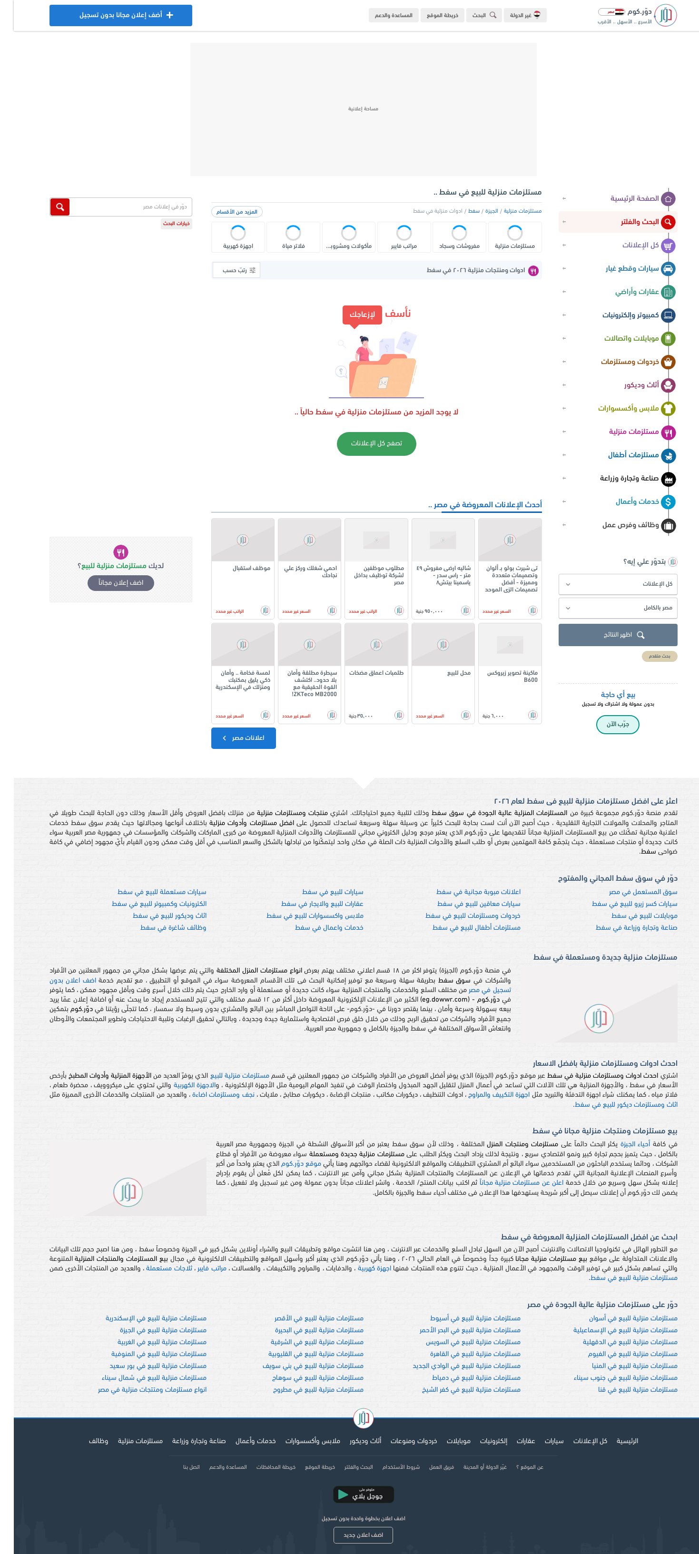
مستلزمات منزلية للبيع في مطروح (304, 1390)
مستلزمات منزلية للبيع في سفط (620, 1278)
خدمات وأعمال (632, 502)
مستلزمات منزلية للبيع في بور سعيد (144, 1366)
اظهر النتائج (611, 635)
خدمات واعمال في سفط (315, 928)
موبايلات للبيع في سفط (631, 916)
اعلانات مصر (228, 738)
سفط (460, 211)
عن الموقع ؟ (516, 1467)
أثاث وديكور (636, 385)
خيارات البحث (162, 223)
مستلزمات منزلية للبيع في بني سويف (299, 1366)
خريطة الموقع (428, 16)
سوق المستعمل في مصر (629, 892)
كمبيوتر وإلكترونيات (625, 316)
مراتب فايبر (198, 1268)
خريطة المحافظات (262, 1467)
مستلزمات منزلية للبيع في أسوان (619, 1318)
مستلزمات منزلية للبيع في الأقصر (305, 1318)
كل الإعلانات (635, 246)
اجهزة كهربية (360, 1268)
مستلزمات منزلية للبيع (226, 1076)
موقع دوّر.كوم (287, 1164)
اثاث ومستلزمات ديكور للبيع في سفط (612, 1105)
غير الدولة (511, 14)
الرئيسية (613, 1441)
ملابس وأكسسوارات (623, 409)
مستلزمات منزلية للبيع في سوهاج (304, 1378)
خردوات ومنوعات (400, 1441)
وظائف (85, 1441)
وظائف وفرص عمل (625, 525)
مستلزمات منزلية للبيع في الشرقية (303, 1342)
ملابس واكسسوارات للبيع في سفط (301, 916)
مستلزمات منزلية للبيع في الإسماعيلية (612, 1330)
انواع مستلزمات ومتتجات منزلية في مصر (138, 1390)
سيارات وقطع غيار (627, 269)
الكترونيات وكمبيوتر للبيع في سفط (145, 904)
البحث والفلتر (634, 222)
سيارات (540, 1441)
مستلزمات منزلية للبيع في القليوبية (302, 1354)
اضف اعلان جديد (349, 1535)
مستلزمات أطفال (628, 455)
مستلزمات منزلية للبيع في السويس (459, 1342)
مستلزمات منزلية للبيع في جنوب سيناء (612, 1378)
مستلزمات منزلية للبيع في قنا (624, 1390)
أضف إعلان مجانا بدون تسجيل (107, 18)
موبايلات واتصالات (626, 339)
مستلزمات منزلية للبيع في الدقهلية (616, 1342)
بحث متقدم (646, 656)
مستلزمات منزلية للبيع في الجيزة (149, 1330)
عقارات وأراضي (631, 292)
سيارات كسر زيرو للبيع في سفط (621, 904)
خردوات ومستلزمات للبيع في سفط (459, 916)
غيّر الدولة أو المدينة (471, 1467)
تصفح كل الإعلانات (362, 443)
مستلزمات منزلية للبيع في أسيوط (461, 1318)
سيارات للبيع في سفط (319, 892)
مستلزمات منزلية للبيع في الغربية (148, 1342)
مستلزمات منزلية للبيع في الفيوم (619, 1354)
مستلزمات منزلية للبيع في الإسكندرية (142, 1318)
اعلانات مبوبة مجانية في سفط (465, 892)
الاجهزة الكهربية (181, 1085)
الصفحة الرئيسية (629, 199)
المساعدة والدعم (380, 16)
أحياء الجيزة (622, 1144)
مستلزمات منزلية (628, 432)
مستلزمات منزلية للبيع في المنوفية (145, 1354)
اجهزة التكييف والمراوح (485, 1095)
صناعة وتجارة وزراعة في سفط (623, 928)
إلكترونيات (479, 1441)
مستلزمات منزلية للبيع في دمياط (462, 1378)
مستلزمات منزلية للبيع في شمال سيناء (140, 1378)
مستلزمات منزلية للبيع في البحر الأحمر (456, 1330)
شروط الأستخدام (387, 1467)
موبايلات (445, 1441)
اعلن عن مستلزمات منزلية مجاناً (508, 1183)
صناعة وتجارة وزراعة (624, 479)
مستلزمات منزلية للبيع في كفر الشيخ (457, 1390)
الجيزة (478, 211)
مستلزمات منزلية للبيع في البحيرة (305, 1330)
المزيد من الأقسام (223, 212)
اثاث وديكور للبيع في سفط (156, 916)
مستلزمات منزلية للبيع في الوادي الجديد (453, 1366)
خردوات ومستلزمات (624, 362)
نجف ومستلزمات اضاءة (209, 1095)
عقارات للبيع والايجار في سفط (308, 904)
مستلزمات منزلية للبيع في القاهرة (461, 1354)
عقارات (512, 1441)
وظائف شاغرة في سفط (160, 928)
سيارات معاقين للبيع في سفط (465, 904)
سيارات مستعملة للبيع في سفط (148, 892)
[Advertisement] (350, 109)
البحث (472, 15)
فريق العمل (427, 1467)
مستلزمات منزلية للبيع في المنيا (621, 1366)
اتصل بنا (177, 1467)
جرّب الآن (604, 724)
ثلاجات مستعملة (155, 1268)
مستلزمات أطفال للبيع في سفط (463, 928)
